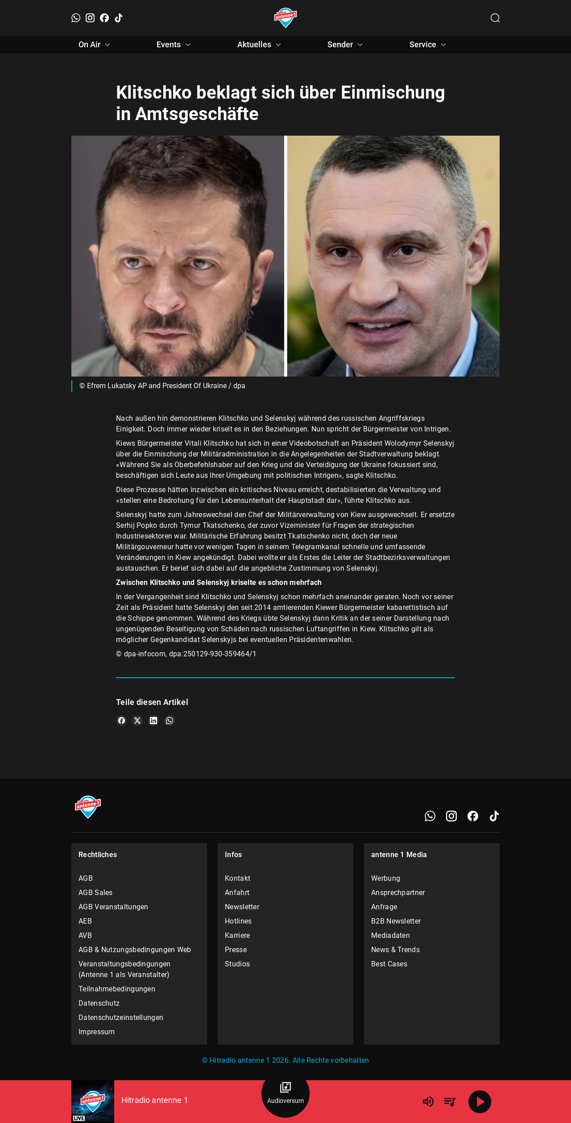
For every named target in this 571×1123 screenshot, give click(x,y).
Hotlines (238, 921)
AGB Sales (96, 892)
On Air (96, 44)
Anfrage (384, 907)
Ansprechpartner (398, 892)
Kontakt (237, 878)
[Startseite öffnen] (285, 17)
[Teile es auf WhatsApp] (169, 720)
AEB (85, 921)
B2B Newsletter (396, 921)
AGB (86, 878)
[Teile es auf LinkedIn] (153, 720)
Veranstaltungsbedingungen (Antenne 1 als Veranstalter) (125, 969)
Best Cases (389, 964)
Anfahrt (237, 892)
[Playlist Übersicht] (450, 1101)
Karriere (237, 935)
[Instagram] (90, 17)
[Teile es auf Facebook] (121, 720)
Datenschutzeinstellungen (121, 1017)
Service (429, 44)
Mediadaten (390, 935)
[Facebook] (104, 17)
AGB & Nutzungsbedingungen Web (135, 949)
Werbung (385, 878)
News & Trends (395, 949)
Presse (236, 949)
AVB (85, 935)
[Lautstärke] (428, 1101)
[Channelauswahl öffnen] (495, 18)
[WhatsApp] (75, 17)
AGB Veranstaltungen (114, 907)
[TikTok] (118, 17)
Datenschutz (99, 1003)
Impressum (97, 1032)
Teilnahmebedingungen (117, 989)
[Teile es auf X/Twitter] (137, 720)
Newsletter (242, 907)
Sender (346, 44)
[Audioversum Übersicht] (285, 1093)
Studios (237, 964)
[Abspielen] (480, 1101)
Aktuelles (260, 44)
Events (175, 44)
